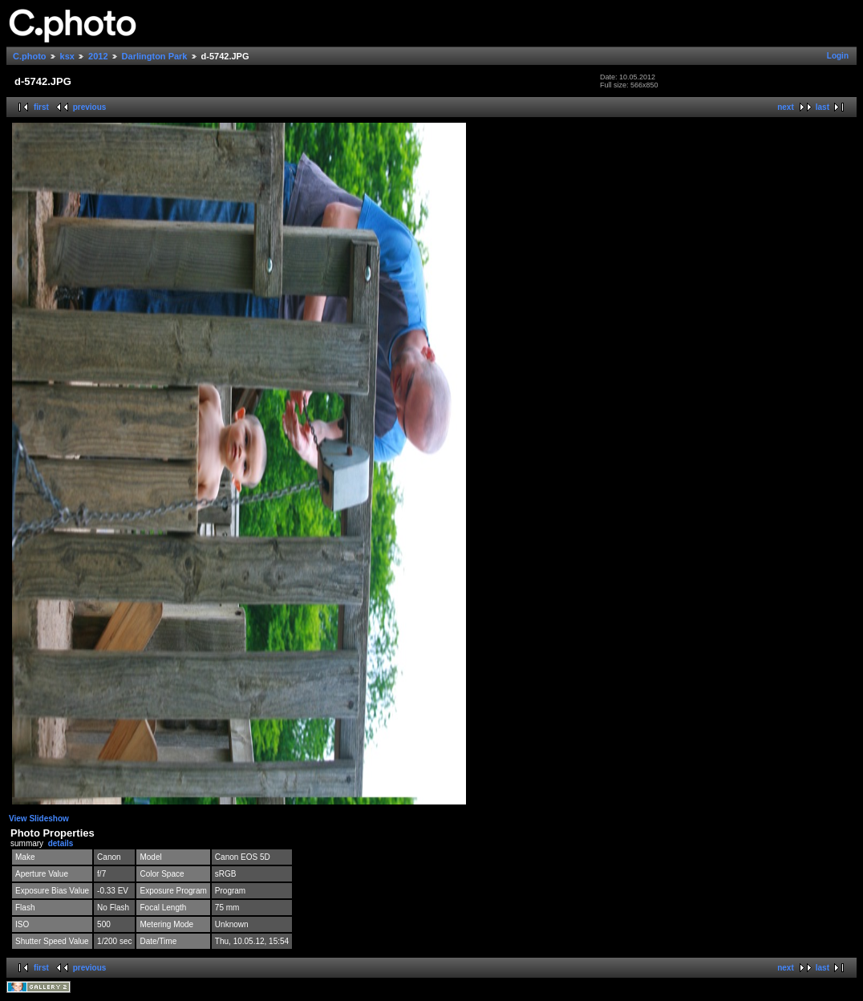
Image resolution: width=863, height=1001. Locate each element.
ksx (67, 56)
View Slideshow (39, 818)
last (822, 107)
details (61, 843)
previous (90, 107)
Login (838, 55)
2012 (97, 56)
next (785, 107)
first (41, 107)
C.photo (30, 56)
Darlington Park (155, 56)
